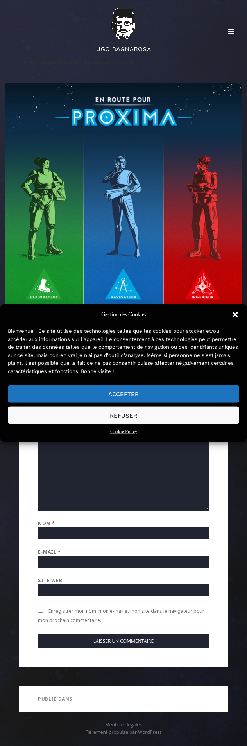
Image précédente (54, 62)
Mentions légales (123, 724)
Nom (46, 523)
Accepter (123, 393)
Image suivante (106, 62)
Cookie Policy (123, 432)
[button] (235, 315)
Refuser (123, 415)
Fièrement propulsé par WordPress (123, 732)
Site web (50, 580)
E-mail (49, 552)
